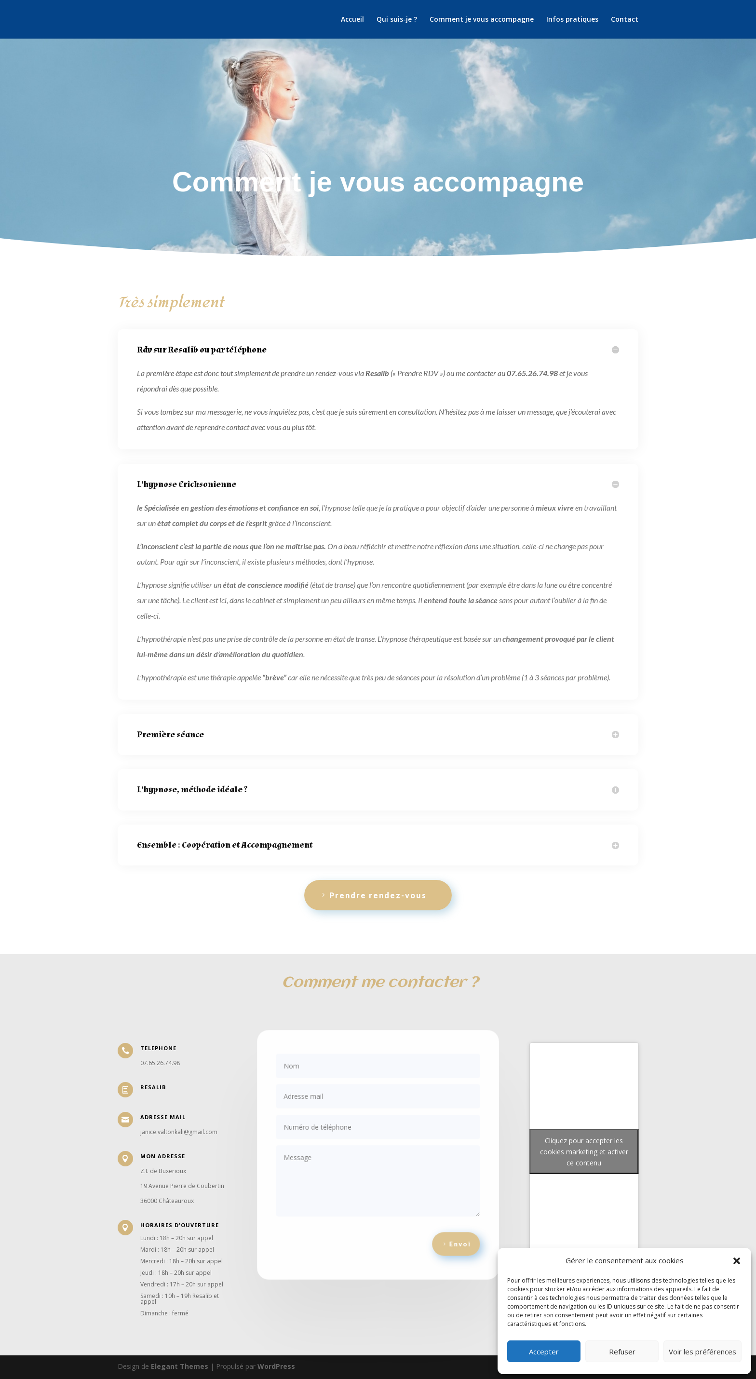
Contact (624, 20)
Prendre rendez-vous (378, 895)
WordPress (276, 1366)
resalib (153, 1087)
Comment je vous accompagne (482, 20)
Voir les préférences (702, 1351)
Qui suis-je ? (397, 20)
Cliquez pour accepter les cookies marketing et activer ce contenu (584, 1151)
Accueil (352, 20)
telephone (158, 1048)
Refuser (622, 1351)
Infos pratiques (572, 20)
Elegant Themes (179, 1366)
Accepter (544, 1351)
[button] (737, 1261)
